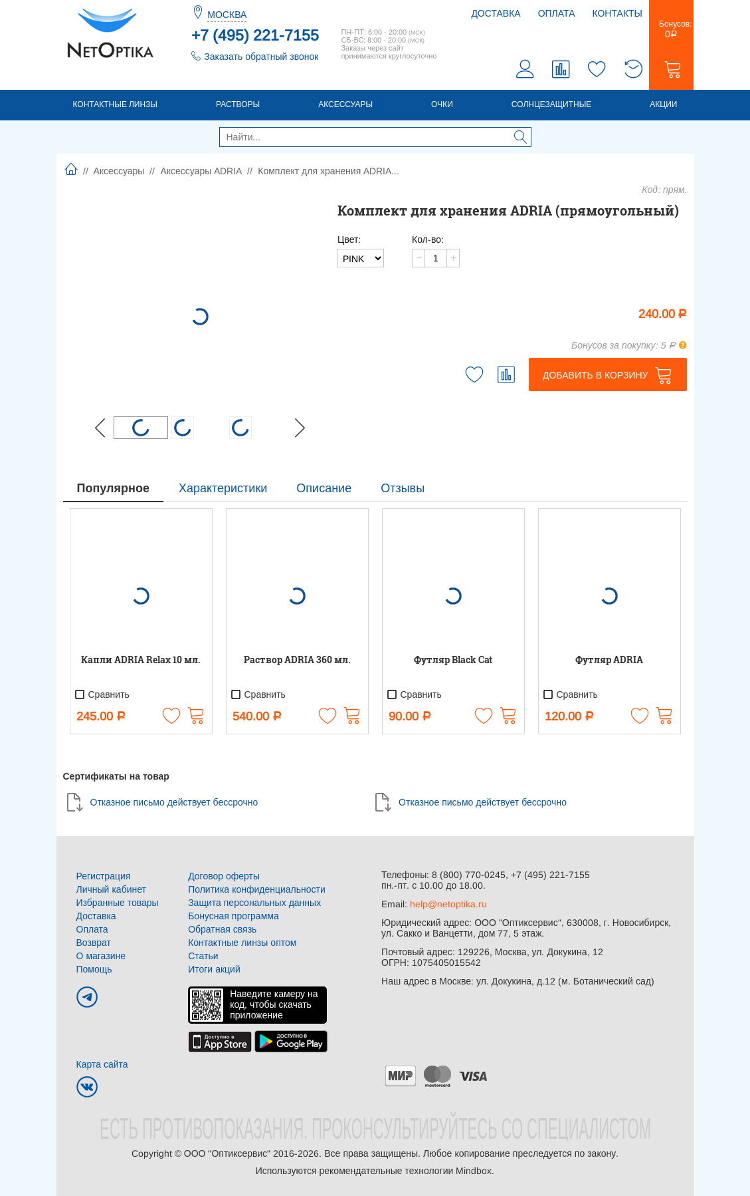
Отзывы (402, 488)
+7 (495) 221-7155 (255, 35)
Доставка (495, 13)
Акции (663, 104)
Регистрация (103, 876)
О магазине (101, 956)
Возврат (94, 942)
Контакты (617, 13)
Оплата (556, 13)
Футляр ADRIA (609, 659)
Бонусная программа (233, 916)
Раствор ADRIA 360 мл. (297, 659)
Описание (323, 488)
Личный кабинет (111, 889)
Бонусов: (671, 29)
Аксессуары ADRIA (201, 171)
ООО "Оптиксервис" (227, 1153)
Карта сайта (102, 1064)
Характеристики (223, 488)
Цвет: (349, 239)
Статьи (203, 956)
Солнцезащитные (552, 104)
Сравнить (102, 694)
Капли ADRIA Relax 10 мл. (141, 659)
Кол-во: (428, 239)
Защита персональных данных (254, 902)
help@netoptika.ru (448, 904)
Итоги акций (214, 969)
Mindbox (474, 1170)
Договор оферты (224, 876)
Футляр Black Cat (453, 659)
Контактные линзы (115, 104)
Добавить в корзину (595, 375)
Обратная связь (222, 929)
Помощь (94, 969)
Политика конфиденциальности (257, 889)
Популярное (113, 488)
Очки (442, 104)
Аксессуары (345, 104)
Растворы (238, 104)
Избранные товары (117, 902)
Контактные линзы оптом (242, 942)
